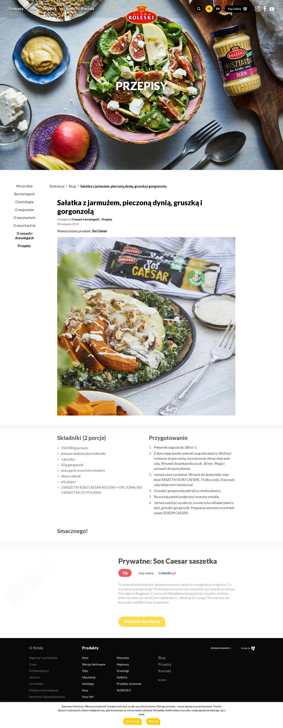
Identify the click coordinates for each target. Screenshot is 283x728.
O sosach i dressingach (85, 219)
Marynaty (123, 657)
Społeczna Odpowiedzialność (47, 696)
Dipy (85, 670)
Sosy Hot (88, 696)
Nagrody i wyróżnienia (43, 657)
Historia (34, 677)
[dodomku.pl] (167, 573)
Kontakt (87, 8)
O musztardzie (24, 225)
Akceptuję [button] (132, 721)
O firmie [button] (68, 8)
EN (218, 7)
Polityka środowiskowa (43, 690)
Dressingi (123, 670)
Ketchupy (88, 683)
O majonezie (24, 210)
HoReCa (122, 677)
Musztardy (89, 677)
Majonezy (123, 664)
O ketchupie (24, 202)
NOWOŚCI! (124, 690)
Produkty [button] (16, 8)
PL (209, 7)
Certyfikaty (36, 683)
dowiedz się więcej (142, 621)
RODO (162, 680)
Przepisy (49, 8)
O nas (32, 664)
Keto (85, 657)
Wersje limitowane (93, 664)
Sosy (85, 690)
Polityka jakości (39, 670)
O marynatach (24, 218)
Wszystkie (24, 186)
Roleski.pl (57, 186)
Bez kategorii (24, 194)
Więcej (153, 721)
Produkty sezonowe (129, 683)
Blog (33, 8)
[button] (198, 7)
